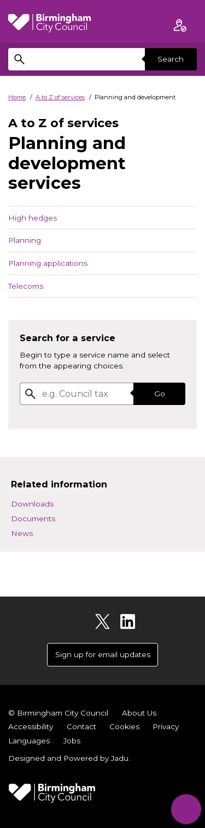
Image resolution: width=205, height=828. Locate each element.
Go (159, 393)
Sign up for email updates (102, 654)
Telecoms (25, 286)
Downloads (32, 503)
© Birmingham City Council (58, 712)
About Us (139, 712)
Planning (24, 240)
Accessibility (30, 726)
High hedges (32, 217)
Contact (81, 726)
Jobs (71, 740)
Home (17, 97)
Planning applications (47, 263)
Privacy (166, 726)
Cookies (124, 726)
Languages (29, 740)
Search (170, 59)
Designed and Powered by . (69, 758)
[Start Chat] (186, 809)
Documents (33, 518)
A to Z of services (60, 97)
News (22, 533)
